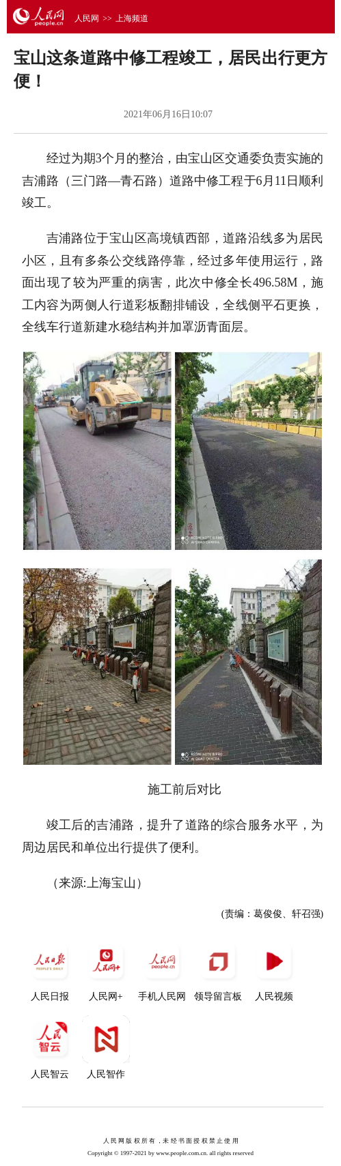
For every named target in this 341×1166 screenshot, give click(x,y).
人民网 (86, 18)
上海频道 (131, 18)
